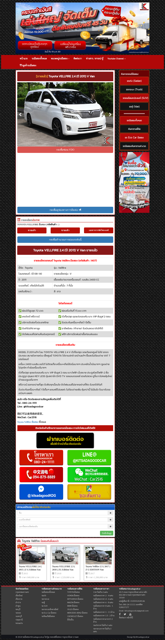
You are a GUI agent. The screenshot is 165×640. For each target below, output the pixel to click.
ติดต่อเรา (78, 58)
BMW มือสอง (72, 606)
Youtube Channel (116, 58)
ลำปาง (18, 602)
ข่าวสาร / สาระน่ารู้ (94, 58)
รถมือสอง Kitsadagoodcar (129, 589)
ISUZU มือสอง (73, 609)
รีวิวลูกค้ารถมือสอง (28, 65)
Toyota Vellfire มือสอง (27, 422)
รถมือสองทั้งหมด (39, 58)
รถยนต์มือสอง (55, 637)
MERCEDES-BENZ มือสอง (77, 612)
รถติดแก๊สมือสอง (48, 616)
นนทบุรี (19, 616)
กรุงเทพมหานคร (22, 592)
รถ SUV (44, 606)
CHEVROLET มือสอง (75, 616)
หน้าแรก (24, 58)
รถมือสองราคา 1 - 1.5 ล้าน (103, 612)
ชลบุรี (18, 609)
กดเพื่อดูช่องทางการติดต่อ (65, 209)
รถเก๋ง (44, 595)
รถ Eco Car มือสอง (49, 612)
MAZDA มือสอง (73, 602)
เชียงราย (19, 599)
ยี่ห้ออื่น (70, 619)
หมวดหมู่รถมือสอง (60, 58)
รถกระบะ (45, 599)
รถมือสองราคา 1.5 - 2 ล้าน (103, 615)
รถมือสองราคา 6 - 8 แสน (103, 602)
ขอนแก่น (19, 623)
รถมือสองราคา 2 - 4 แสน (103, 595)
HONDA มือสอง (73, 595)
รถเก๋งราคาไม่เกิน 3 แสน (102, 625)
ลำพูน (18, 606)
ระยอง (18, 612)
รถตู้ (43, 602)
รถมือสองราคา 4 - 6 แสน (103, 599)
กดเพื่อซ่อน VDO (65, 149)
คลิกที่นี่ (130, 617)
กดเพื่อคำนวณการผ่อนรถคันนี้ (65, 239)
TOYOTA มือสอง (73, 592)
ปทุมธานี (19, 619)
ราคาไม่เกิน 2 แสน (100, 592)
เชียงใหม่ (19, 595)
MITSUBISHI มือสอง (75, 599)
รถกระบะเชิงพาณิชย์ (50, 609)
